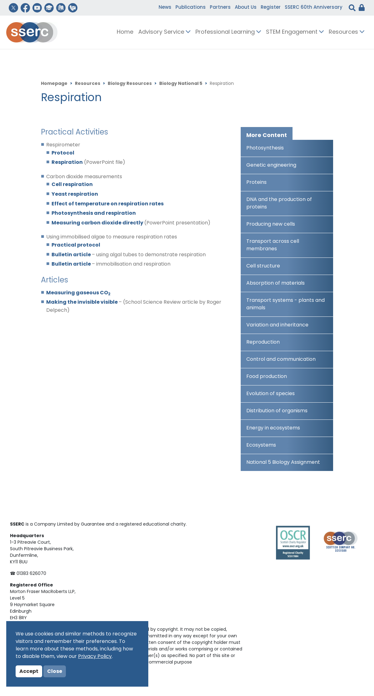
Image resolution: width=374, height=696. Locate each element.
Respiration (67, 162)
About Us (246, 7)
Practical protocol (76, 245)
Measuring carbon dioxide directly (98, 223)
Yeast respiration (75, 194)
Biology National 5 (180, 83)
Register (271, 7)
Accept (28, 671)
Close (54, 671)
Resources (87, 83)
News (165, 7)
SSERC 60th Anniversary (313, 7)
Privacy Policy (95, 656)
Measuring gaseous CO (78, 293)
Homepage (54, 83)
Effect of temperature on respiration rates (108, 204)
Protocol (63, 153)
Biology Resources (130, 83)
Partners (220, 7)
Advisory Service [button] (164, 32)
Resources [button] (346, 32)
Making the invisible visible (82, 302)
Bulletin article (72, 254)
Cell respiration (72, 184)
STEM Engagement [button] (295, 32)
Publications (190, 7)
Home (125, 32)
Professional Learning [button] (228, 32)
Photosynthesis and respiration (94, 213)
